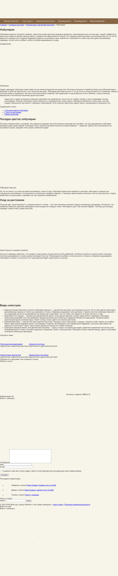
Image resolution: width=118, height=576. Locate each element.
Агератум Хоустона (37, 344)
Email (2, 469)
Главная (3, 25)
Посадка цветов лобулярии (16, 110)
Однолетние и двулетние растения (40, 25)
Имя (1, 467)
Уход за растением (12, 112)
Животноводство (98, 21)
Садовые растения (16, 25)
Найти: (2, 503)
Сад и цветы (28, 21)
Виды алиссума (11, 114)
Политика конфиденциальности (77, 507)
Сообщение (5, 465)
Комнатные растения (46, 21)
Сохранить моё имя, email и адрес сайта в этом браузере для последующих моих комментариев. (42, 474)
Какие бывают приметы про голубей (41, 488)
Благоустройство (12, 21)
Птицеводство (81, 21)
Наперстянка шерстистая (10, 355)
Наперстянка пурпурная (38, 355)
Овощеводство (65, 21)
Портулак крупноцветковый (11, 344)
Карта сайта (58, 507)
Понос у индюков (32, 497)
